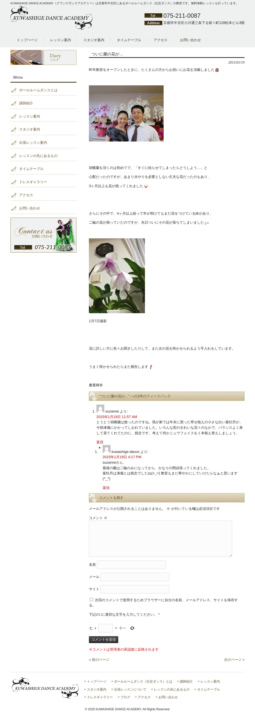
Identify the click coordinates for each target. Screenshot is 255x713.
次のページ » (234, 660)
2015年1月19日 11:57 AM (116, 417)
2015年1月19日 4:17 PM (122, 457)
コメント (98, 518)
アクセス (26, 195)
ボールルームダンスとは (38, 90)
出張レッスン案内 (33, 142)
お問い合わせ (29, 208)
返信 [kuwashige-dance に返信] (106, 488)
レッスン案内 (29, 116)
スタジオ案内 (29, 129)
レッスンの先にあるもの (38, 156)
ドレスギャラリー (33, 182)
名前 (92, 564)
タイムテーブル (31, 169)
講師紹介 (26, 103)
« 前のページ (99, 660)
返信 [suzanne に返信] (99, 442)
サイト (94, 589)
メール (94, 576)
